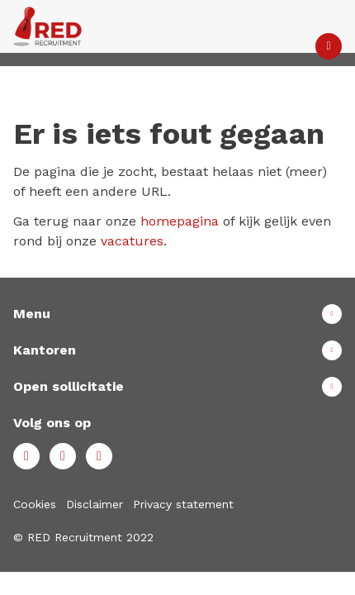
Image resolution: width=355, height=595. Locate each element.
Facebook (26, 456)
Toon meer (177, 314)
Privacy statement (183, 504)
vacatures (132, 241)
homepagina (179, 221)
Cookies (34, 504)
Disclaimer (94, 504)
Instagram (99, 456)
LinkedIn (63, 456)
